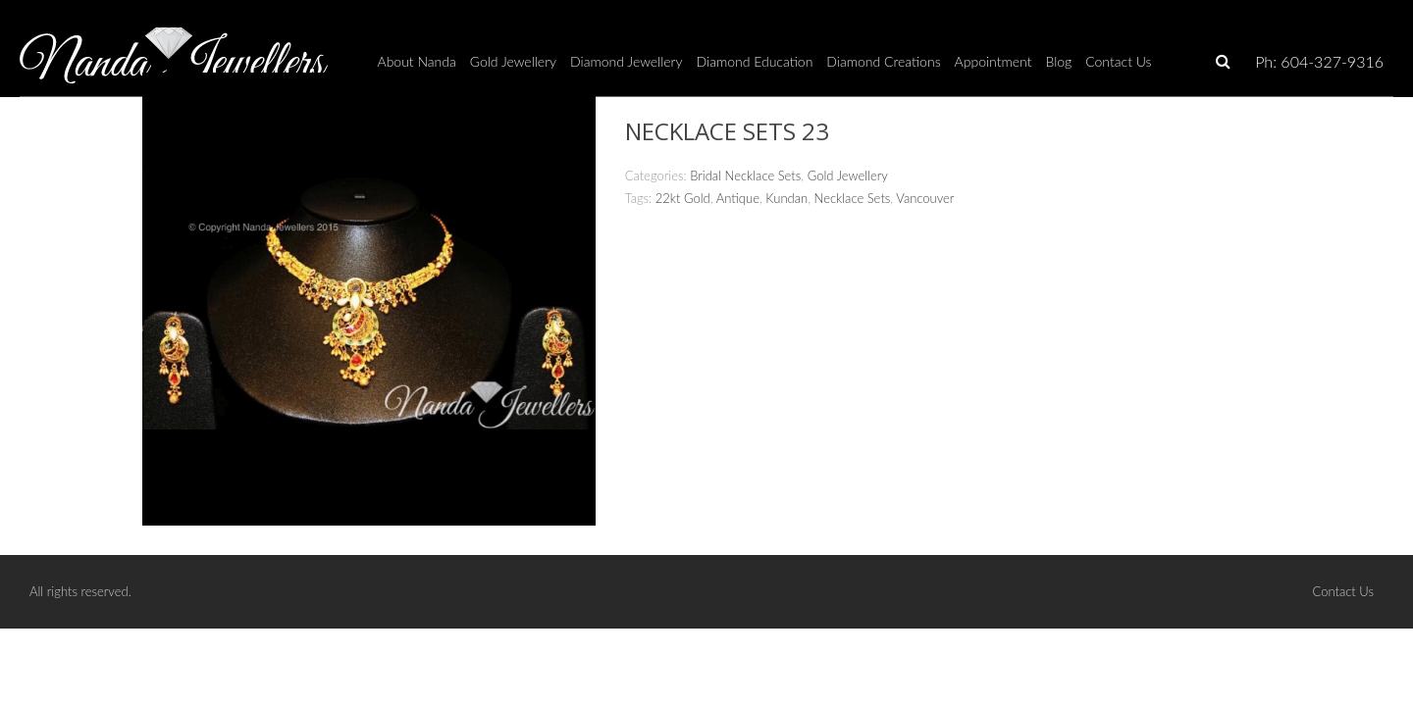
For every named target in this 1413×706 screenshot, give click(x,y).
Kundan (786, 198)
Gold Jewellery (848, 175)
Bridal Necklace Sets (745, 175)
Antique (737, 198)
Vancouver (925, 198)
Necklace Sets (852, 198)
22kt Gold (682, 198)
